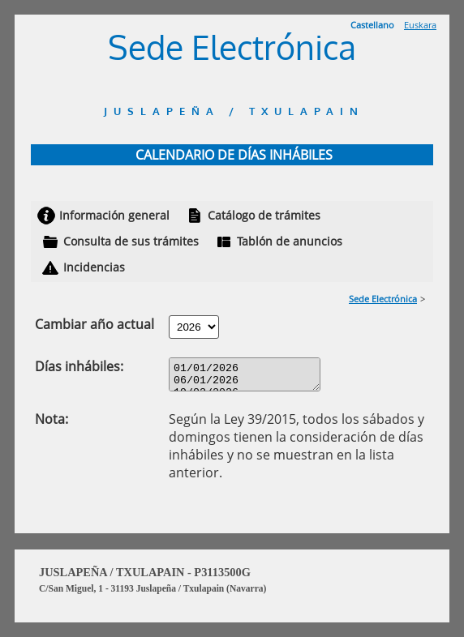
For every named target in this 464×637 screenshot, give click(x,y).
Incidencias (94, 267)
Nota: (51, 424)
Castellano (372, 25)
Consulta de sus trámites (131, 241)
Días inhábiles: (79, 366)
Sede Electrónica (383, 299)
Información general (114, 215)
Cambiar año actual (94, 324)
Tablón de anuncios (289, 241)
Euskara (420, 25)
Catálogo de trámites (264, 215)
